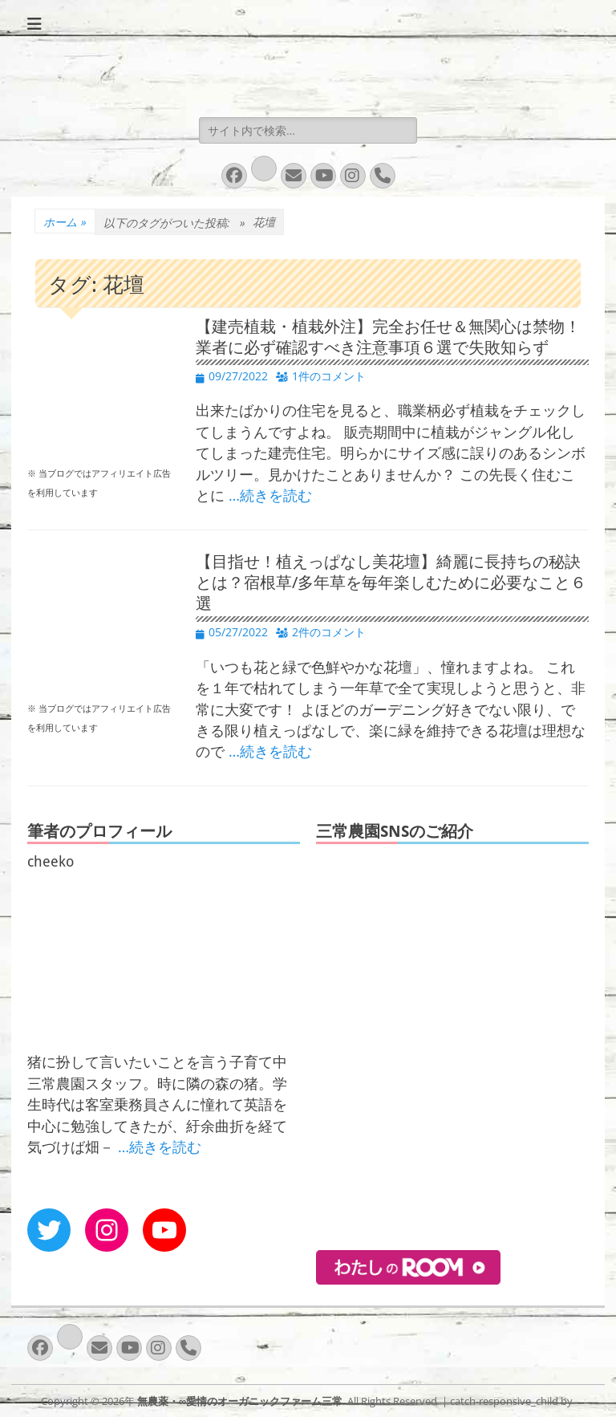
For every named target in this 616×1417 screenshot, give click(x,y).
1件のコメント (329, 376)
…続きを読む (270, 495)
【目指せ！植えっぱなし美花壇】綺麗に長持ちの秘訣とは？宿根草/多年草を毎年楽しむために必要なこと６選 (391, 582)
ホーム (65, 221)
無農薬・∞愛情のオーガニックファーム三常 (239, 1401)
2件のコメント (329, 631)
